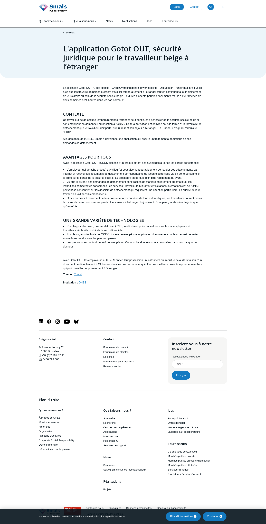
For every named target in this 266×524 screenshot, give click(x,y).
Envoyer (181, 375)
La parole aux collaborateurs (184, 431)
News (107, 457)
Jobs (177, 6)
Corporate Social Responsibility (56, 440)
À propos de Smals (49, 417)
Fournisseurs (177, 444)
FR (223, 7)
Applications (110, 431)
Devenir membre (48, 444)
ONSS (82, 282)
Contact (194, 6)
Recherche (109, 422)
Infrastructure (110, 436)
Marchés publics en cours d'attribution (189, 460)
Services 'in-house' (178, 469)
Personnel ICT (111, 440)
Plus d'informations (183, 516)
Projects (70, 32)
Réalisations (112, 481)
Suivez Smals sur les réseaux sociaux (124, 469)
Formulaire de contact (115, 347)
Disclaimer (115, 508)
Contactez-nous (94, 508)
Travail (78, 274)
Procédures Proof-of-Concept (184, 474)
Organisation (46, 431)
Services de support (114, 445)
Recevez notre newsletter (186, 356)
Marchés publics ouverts (181, 456)
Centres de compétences (117, 427)
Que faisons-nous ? (117, 410)
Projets (107, 489)
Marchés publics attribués (182, 465)
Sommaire (109, 418)
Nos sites (108, 356)
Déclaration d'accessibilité (171, 508)
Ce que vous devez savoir (182, 451)
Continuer (214, 516)
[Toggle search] (210, 7)
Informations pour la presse (118, 361)
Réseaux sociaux (113, 366)
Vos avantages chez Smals (183, 427)
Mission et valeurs (49, 422)
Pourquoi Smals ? (178, 418)
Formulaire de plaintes (115, 352)
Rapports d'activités (50, 435)
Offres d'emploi (176, 422)
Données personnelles (138, 508)
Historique (44, 426)
